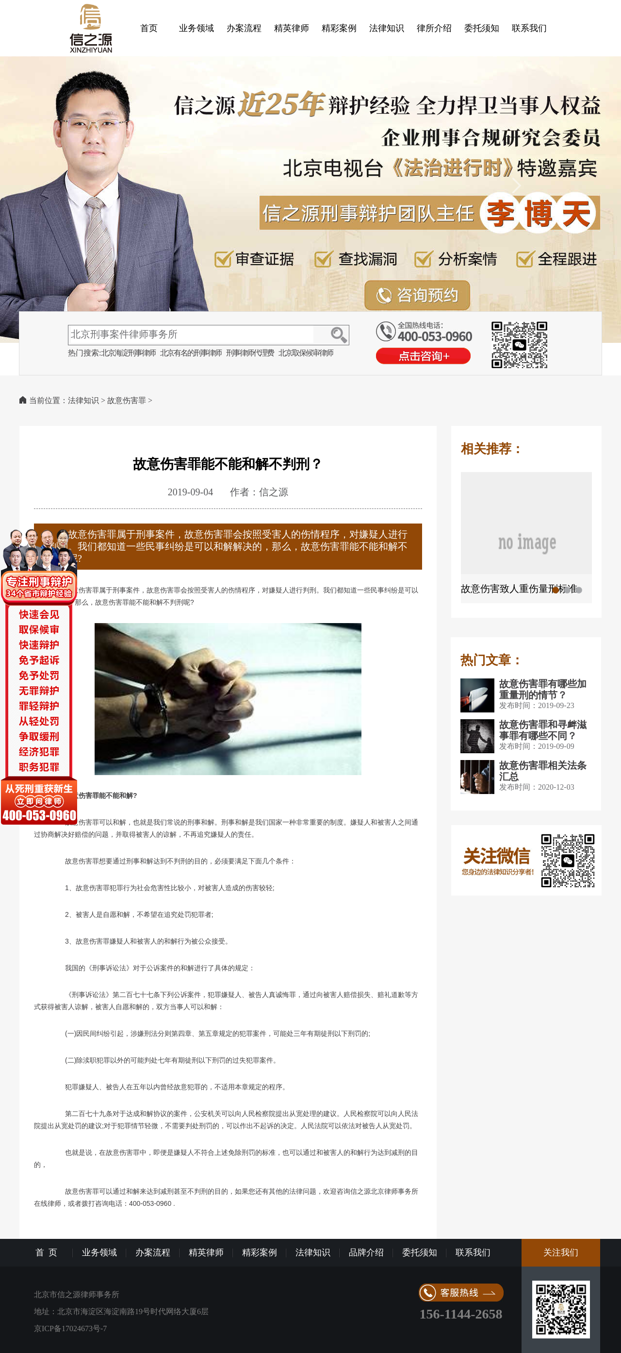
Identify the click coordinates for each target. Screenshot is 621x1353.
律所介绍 (434, 28)
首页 (149, 28)
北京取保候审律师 (305, 353)
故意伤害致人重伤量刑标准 (519, 588)
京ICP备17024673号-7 (70, 1328)
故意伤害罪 (126, 400)
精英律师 (291, 28)
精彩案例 (339, 28)
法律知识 (386, 28)
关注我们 (560, 1252)
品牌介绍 (366, 1252)
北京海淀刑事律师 (128, 353)
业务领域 (196, 28)
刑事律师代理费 (250, 353)
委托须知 (481, 28)
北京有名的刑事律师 (190, 353)
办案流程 (244, 28)
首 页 (46, 1252)
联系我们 (529, 28)
